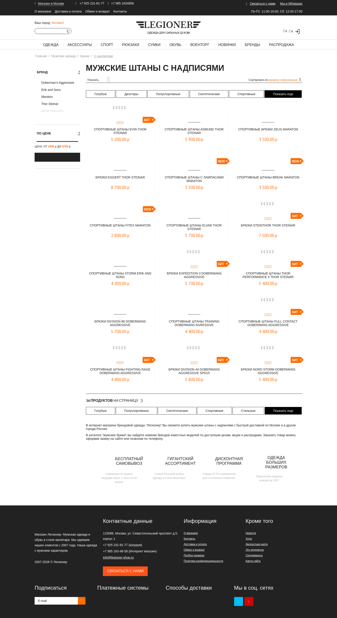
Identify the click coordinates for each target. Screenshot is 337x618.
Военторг (200, 45)
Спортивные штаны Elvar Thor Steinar (194, 227)
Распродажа (281, 45)
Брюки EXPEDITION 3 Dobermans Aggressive (194, 275)
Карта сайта (252, 561)
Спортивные (246, 94)
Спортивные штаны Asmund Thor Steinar (194, 131)
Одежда (51, 45)
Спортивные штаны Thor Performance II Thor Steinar (268, 275)
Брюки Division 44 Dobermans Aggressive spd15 (194, 371)
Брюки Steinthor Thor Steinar (268, 225)
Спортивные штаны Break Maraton (268, 179)
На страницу (114, 400)
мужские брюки (115, 435)
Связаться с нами (262, 3)
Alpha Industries (52, 111)
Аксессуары (79, 45)
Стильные (248, 411)
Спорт (107, 45)
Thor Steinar (49, 104)
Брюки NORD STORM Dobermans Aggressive (268, 371)
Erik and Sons (50, 90)
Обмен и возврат (97, 11)
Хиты (248, 538)
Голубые (100, 94)
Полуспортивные (168, 94)
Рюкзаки (130, 45)
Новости (250, 533)
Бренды (252, 45)
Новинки (227, 45)
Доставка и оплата (68, 11)
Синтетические (209, 94)
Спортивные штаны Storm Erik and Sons (120, 275)
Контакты (120, 11)
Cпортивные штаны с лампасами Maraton (194, 179)
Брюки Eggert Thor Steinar (120, 177)
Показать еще (283, 94)
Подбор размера (194, 555)
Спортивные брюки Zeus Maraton (268, 131)
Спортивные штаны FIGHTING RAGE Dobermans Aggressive (120, 371)
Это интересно (254, 549)
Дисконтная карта (256, 544)
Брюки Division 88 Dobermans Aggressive (120, 323)
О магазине (43, 11)
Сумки (154, 45)
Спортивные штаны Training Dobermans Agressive (194, 323)
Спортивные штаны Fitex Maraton (120, 227)
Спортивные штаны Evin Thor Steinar (120, 131)
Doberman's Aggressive (57, 82)
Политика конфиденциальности (203, 561)
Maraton (46, 96)
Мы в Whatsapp (291, 3)
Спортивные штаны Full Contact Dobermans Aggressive (268, 324)
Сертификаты (254, 555)
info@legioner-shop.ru (118, 557)
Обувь (175, 45)
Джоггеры (131, 94)
